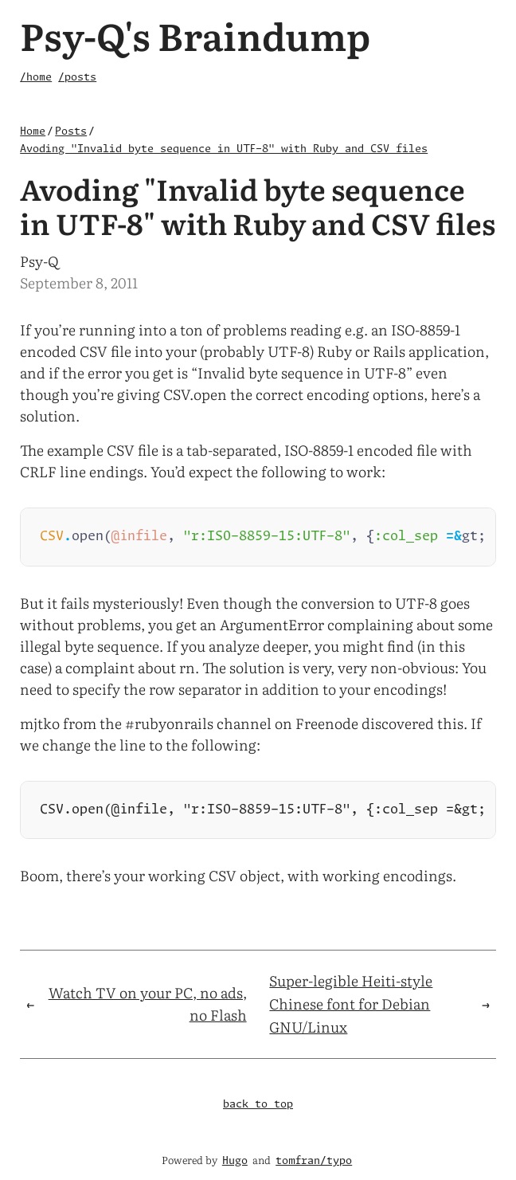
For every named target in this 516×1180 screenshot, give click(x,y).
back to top (258, 1108)
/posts (77, 78)
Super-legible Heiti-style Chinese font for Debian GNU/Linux (350, 1007)
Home (32, 132)
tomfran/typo (314, 1161)
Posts (71, 132)
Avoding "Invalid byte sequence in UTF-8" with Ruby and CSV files (224, 149)
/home (36, 78)
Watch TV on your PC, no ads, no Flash (148, 1007)
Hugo (235, 1161)
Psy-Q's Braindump (195, 34)
